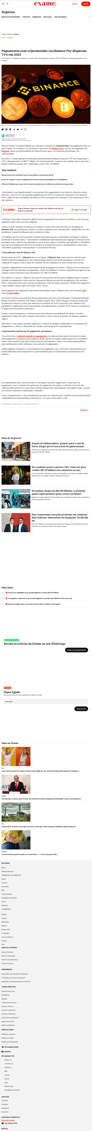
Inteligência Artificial (9, 898)
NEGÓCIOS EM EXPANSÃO (11, 17)
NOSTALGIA (47, 17)
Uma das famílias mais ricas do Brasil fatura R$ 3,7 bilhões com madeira (33, 604)
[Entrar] (85, 4)
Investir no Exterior (9, 1010)
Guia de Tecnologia (8, 956)
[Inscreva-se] (81, 708)
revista (8, 1052)
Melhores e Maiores (8, 1034)
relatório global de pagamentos (32, 336)
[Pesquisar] (7, 4)
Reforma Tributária (9, 1014)
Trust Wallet (13, 293)
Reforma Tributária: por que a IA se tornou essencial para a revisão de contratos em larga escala (37, 184)
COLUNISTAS (6, 909)
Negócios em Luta (8, 1021)
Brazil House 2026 (8, 991)
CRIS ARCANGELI (60, 17)
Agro (6, 1082)
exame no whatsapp (11, 640)
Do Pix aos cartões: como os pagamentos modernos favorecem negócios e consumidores (34, 179)
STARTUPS (26, 17)
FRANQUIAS (36, 17)
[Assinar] (74, 4)
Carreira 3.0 (9, 1064)
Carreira (4, 883)
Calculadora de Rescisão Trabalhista (15, 974)
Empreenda (9, 1086)
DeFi (84, 290)
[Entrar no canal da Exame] (76, 650)
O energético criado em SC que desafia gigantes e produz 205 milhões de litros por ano (38, 598)
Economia (5, 886)
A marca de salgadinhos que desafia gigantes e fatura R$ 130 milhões (32, 593)
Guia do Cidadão (7, 952)
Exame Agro (6, 929)
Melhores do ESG (8, 1038)
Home (3, 37)
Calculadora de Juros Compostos (13, 978)
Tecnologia (5, 933)
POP (3, 945)
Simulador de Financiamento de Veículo (16, 981)
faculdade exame (11, 1047)
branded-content (31, 404)
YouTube (5, 1101)
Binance (56, 148)
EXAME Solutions (10, 135)
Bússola (4, 999)
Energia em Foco (7, 1006)
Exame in (8, 1060)
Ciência (4, 941)
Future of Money (7, 937)
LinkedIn (5, 1104)
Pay (62, 148)
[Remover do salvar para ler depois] (25, 129)
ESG (3, 890)
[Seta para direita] (87, 16)
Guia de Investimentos (10, 960)
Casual (4, 918)
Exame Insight (7, 894)
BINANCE (16, 34)
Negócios (8, 12)
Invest (4, 902)
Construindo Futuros (9, 1003)
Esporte (4, 926)
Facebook (5, 1112)
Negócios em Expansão (10, 1042)
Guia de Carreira (7, 963)
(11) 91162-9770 (11, 1123)
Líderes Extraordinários (10, 1018)
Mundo (4, 914)
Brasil (4, 879)
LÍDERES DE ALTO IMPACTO (11, 875)
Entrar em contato (8, 1120)
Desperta (7, 687)
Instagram (5, 1108)
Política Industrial (8, 1025)
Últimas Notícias (7, 871)
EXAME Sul (5, 995)
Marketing (5, 922)
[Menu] (3, 4)
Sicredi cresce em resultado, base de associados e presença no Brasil (27, 175)
